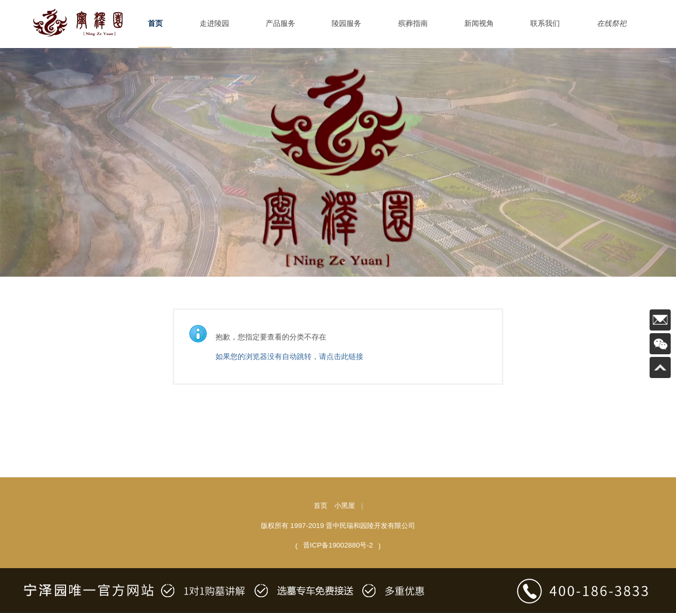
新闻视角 (479, 23)
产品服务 (280, 23)
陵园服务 (346, 23)
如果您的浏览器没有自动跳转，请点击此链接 (289, 356)
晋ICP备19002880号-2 (338, 545)
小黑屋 (344, 506)
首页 (155, 23)
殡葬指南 (413, 23)
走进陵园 (214, 23)
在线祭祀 (611, 23)
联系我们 (545, 23)
